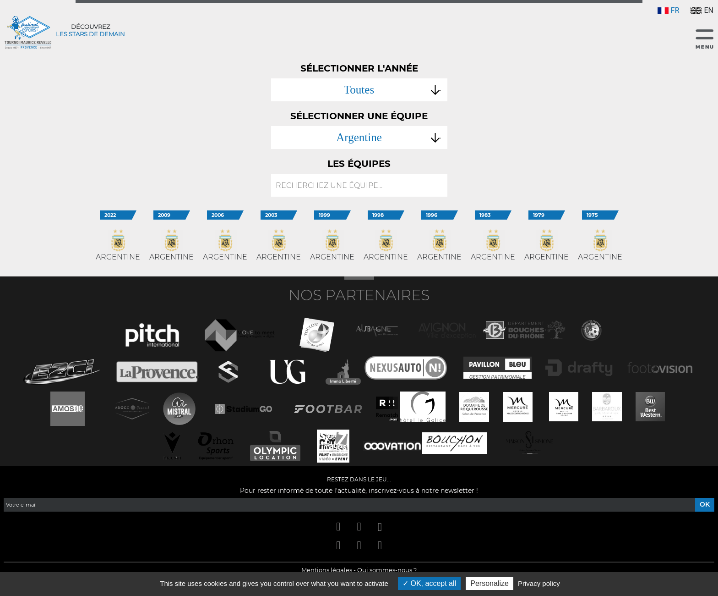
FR (669, 10)
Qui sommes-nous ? (387, 570)
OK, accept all (429, 583)
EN (702, 10)
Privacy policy (539, 583)
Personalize (489, 583)
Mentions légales (326, 570)
